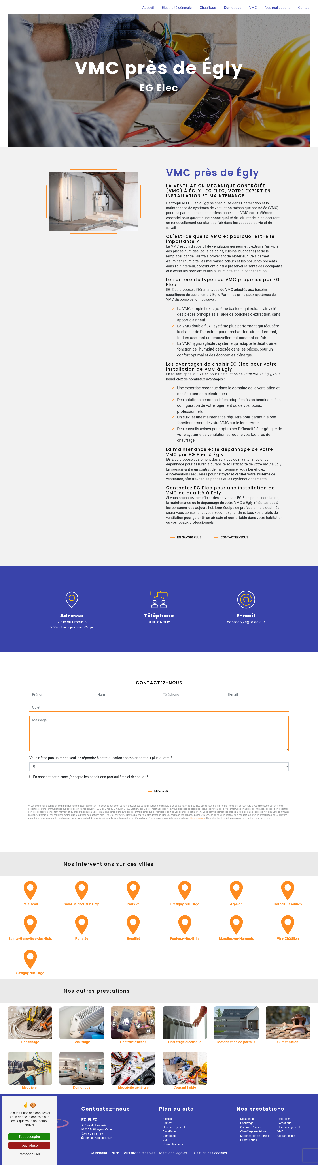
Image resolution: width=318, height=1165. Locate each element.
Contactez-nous (234, 519)
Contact (304, 8)
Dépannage (247, 1119)
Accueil (148, 8)
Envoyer (161, 773)
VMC (253, 8)
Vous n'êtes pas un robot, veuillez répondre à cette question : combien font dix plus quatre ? (100, 739)
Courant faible (286, 1136)
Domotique (232, 8)
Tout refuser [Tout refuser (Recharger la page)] (29, 1145)
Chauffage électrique (253, 1131)
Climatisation (248, 1140)
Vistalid (101, 1153)
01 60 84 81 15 (159, 622)
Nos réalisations (277, 8)
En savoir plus (189, 519)
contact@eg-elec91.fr (246, 622)
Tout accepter (29, 1137)
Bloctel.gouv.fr (197, 800)
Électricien (283, 1119)
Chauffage (208, 8)
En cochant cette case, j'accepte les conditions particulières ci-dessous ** (90, 758)
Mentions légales (173, 1153)
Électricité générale (177, 8)
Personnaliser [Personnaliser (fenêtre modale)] (29, 1154)
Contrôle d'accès (250, 1127)
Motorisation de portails (255, 1136)
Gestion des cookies (210, 1153)
